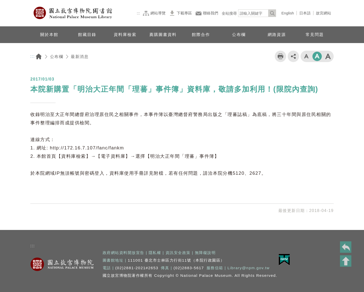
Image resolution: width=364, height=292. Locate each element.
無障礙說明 (205, 252)
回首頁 (38, 56)
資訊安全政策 (178, 252)
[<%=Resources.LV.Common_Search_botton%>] (272, 13)
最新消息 (79, 56)
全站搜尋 (229, 13)
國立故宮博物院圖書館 (73, 13)
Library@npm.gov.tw (249, 268)
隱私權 (155, 252)
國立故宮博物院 (62, 264)
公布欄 (56, 56)
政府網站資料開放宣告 (123, 252)
